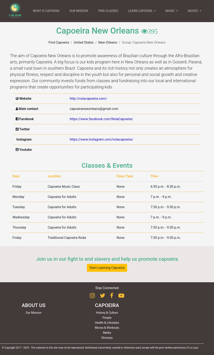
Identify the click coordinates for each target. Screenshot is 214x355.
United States (84, 42)
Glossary (107, 337)
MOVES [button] (193, 11)
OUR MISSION (79, 11)
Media (107, 332)
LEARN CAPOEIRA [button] (140, 11)
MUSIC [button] (170, 11)
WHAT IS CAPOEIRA (46, 11)
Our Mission (33, 312)
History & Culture (107, 312)
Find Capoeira (58, 42)
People (107, 317)
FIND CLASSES (108, 11)
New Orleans (107, 42)
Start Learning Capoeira (107, 268)
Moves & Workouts (107, 327)
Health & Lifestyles (107, 322)
